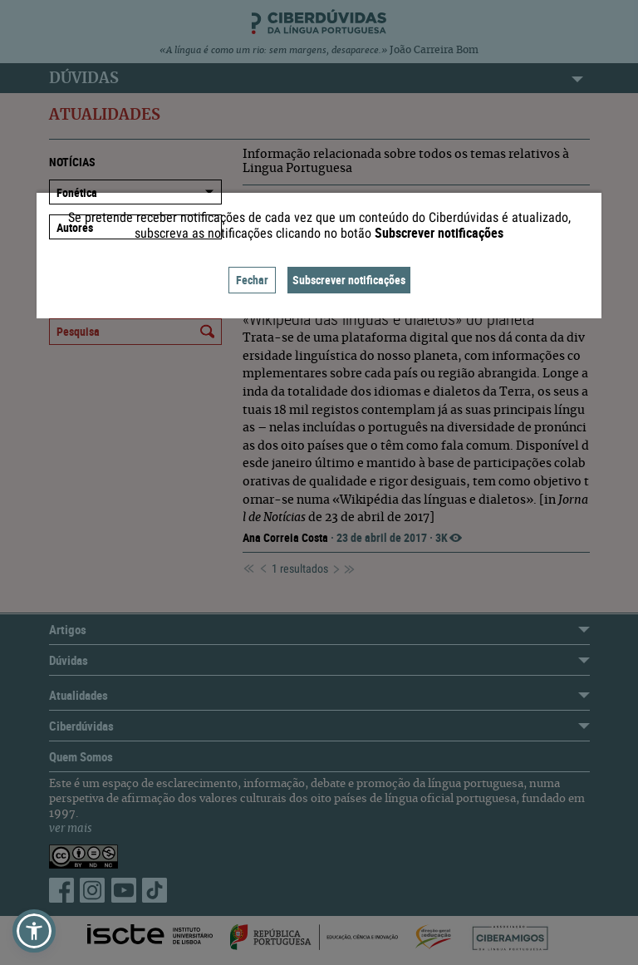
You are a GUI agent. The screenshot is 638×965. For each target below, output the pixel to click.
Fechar (252, 280)
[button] (34, 930)
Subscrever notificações (348, 280)
